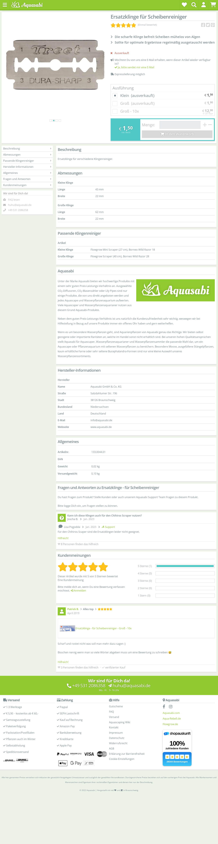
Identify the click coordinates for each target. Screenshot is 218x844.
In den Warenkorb (177, 134)
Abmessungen (27, 154)
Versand (114, 717)
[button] (203, 4)
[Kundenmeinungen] (134, 25)
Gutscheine (116, 706)
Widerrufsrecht (118, 743)
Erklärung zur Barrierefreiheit (127, 754)
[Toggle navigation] (5, 5)
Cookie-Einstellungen (121, 759)
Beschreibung (27, 148)
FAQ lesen (14, 199)
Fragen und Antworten (27, 179)
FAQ (111, 711)
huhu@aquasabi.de (19, 205)
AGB (111, 748)
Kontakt (113, 727)
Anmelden (78, 590)
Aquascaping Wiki (119, 722)
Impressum (116, 732)
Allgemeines (27, 173)
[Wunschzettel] (184, 4)
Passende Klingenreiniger (27, 160)
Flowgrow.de (170, 724)
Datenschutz (116, 738)
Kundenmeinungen (27, 185)
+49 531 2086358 (18, 210)
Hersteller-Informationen (27, 167)
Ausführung (123, 88)
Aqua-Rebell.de (172, 718)
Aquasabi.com (171, 713)
